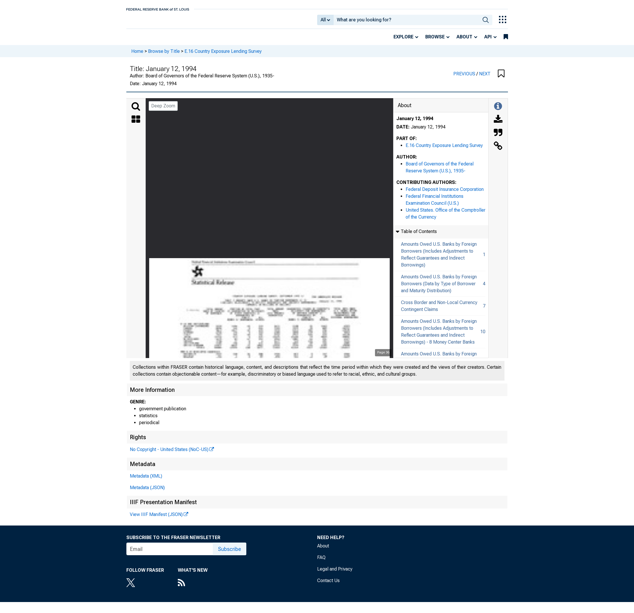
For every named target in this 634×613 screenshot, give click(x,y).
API (488, 41)
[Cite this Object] (498, 137)
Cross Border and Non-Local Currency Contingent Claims (439, 310)
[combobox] (406, 22)
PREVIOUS (464, 78)
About (464, 41)
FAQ (321, 561)
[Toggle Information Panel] (498, 110)
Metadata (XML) (146, 480)
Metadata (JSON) (147, 491)
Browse (435, 41)
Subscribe (229, 553)
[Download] (498, 124)
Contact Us (328, 584)
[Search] (136, 110)
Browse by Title (164, 55)
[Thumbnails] (136, 124)
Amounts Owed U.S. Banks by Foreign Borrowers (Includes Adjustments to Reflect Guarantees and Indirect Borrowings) (439, 258)
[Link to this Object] (498, 150)
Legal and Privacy (334, 573)
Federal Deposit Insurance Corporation (445, 193)
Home (137, 55)
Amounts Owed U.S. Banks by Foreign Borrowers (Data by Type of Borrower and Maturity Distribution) (439, 287)
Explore (403, 41)
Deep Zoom (163, 110)
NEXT (485, 78)
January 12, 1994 (414, 122)
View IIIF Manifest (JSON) (156, 518)
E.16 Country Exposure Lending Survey (223, 55)
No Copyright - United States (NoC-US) (169, 453)
